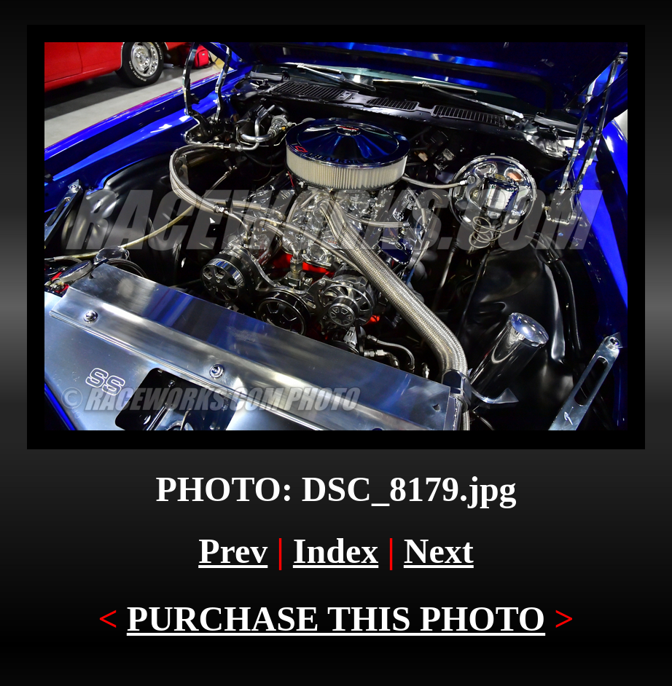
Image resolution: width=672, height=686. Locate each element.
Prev (232, 551)
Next (439, 551)
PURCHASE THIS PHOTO (336, 618)
